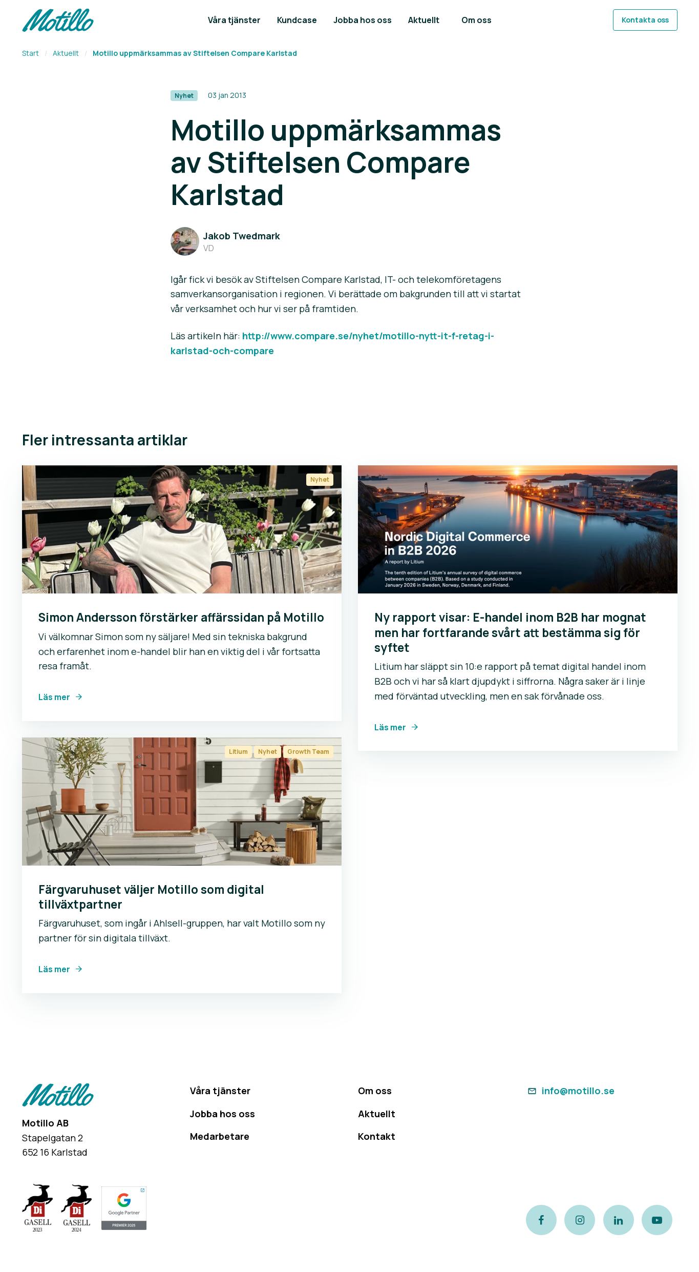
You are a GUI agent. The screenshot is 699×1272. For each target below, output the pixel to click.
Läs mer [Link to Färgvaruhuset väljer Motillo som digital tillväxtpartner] (54, 969)
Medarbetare (219, 1136)
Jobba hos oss (222, 1113)
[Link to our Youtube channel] (658, 1219)
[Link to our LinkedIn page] (619, 1219)
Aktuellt (66, 53)
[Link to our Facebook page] (541, 1219)
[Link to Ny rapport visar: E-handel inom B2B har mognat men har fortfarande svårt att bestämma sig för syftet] (517, 529)
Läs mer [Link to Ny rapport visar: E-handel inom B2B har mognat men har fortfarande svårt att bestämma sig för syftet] (390, 727)
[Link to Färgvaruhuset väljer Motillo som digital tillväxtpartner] (182, 801)
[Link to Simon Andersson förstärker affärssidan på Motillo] (182, 529)
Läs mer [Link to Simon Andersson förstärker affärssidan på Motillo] (54, 697)
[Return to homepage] (58, 20)
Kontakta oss (645, 20)
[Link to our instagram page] (580, 1219)
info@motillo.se (570, 1090)
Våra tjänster (220, 1090)
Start (30, 53)
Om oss (375, 1090)
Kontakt (376, 1136)
